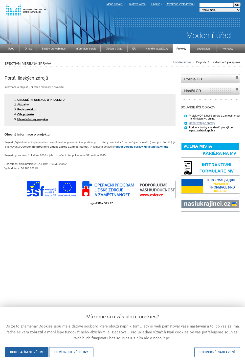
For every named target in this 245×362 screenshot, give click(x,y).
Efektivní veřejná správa (225, 62)
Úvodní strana (182, 62)
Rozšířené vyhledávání (180, 3)
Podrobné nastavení (217, 352)
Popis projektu (26, 109)
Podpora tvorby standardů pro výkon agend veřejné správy (211, 129)
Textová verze (137, 3)
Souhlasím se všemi (26, 352)
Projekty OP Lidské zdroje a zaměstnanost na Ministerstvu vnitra (214, 117)
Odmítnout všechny (71, 352)
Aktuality (23, 104)
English (155, 3)
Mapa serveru (115, 3)
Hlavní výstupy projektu (32, 119)
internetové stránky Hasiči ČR (210, 90)
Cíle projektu (25, 114)
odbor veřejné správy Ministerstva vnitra (141, 146)
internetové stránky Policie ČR (210, 78)
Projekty (201, 62)
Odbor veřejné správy (202, 122)
